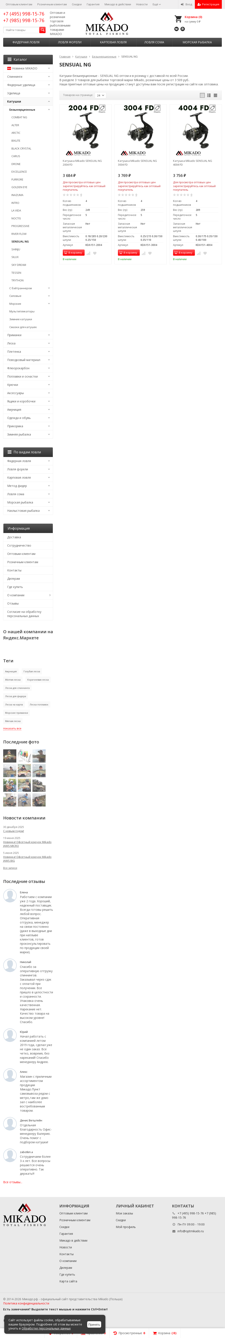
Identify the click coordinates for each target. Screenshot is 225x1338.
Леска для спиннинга (17, 687)
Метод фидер (17, 486)
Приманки (14, 335)
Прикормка (15, 426)
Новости (142, 4)
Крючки (12, 385)
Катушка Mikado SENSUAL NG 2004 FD (82, 162)
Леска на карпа (14, 704)
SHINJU (15, 249)
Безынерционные (22, 109)
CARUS (15, 156)
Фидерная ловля (26, 42)
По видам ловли (24, 452)
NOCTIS (16, 218)
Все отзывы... (12, 1182)
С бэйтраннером (20, 288)
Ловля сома (154, 42)
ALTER (15, 125)
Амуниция (14, 409)
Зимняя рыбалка (19, 434)
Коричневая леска (38, 679)
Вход (186, 4)
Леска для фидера (15, 696)
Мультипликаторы (22, 311)
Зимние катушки (20, 319)
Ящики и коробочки (21, 401)
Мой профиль (126, 1227)
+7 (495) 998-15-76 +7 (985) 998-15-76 (24, 16)
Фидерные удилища (21, 85)
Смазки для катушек (23, 327)
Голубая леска (32, 671)
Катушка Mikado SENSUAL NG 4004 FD (192, 162)
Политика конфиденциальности (26, 1303)
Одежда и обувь (19, 418)
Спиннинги (14, 77)
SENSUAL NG (20, 241)
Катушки (14, 101)
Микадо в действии (118, 4)
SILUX (15, 257)
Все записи (10, 868)
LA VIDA (16, 210)
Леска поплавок (39, 704)
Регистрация (208, 4)
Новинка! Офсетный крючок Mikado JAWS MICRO (27, 844)
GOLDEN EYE (19, 187)
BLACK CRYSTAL (21, 148)
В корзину (73, 252)
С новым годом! (13, 831)
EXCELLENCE (19, 171)
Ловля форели (69, 42)
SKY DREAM (18, 265)
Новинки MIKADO (22, 68)
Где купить (15, 587)
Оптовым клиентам (19, 4)
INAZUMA (17, 195)
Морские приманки (16, 712)
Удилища (13, 93)
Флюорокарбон (18, 368)
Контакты (14, 570)
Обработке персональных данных (46, 1328)
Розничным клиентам (52, 4)
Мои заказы (124, 1213)
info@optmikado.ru (190, 1231)
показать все (12, 728)
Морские (15, 304)
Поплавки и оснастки (22, 376)
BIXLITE (15, 140)
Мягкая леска (13, 721)
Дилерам (13, 579)
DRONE (16, 164)
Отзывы (13, 603)
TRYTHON (17, 280)
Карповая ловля (113, 42)
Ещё (157, 4)
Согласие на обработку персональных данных (24, 614)
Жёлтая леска (13, 679)
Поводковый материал (23, 360)
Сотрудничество (19, 545)
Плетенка (14, 352)
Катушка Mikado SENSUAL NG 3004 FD (137, 162)
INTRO (15, 203)
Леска (11, 343)
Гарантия (93, 4)
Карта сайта (68, 1281)
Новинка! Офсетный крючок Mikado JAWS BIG (27, 859)
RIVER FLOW (19, 234)
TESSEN (16, 273)
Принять (94, 1324)
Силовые (15, 296)
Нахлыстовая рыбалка (23, 511)
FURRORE (17, 179)
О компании (15, 595)
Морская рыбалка (197, 42)
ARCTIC (15, 133)
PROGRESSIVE (20, 226)
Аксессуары (15, 393)
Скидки (77, 4)
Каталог (17, 59)
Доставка (14, 537)
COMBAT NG (19, 117)
